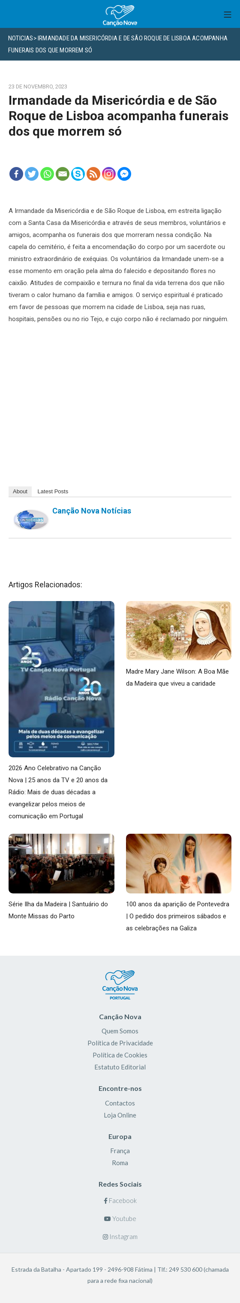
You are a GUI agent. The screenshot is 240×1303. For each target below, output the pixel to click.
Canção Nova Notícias (91, 510)
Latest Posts (53, 491)
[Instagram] (109, 174)
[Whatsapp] (47, 174)
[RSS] (93, 174)
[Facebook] (16, 174)
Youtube (120, 1218)
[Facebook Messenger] (124, 174)
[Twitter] (32, 174)
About (20, 491)
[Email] (62, 174)
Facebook (120, 1200)
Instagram (120, 1236)
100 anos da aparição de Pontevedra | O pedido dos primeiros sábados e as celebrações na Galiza (177, 916)
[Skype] (78, 174)
